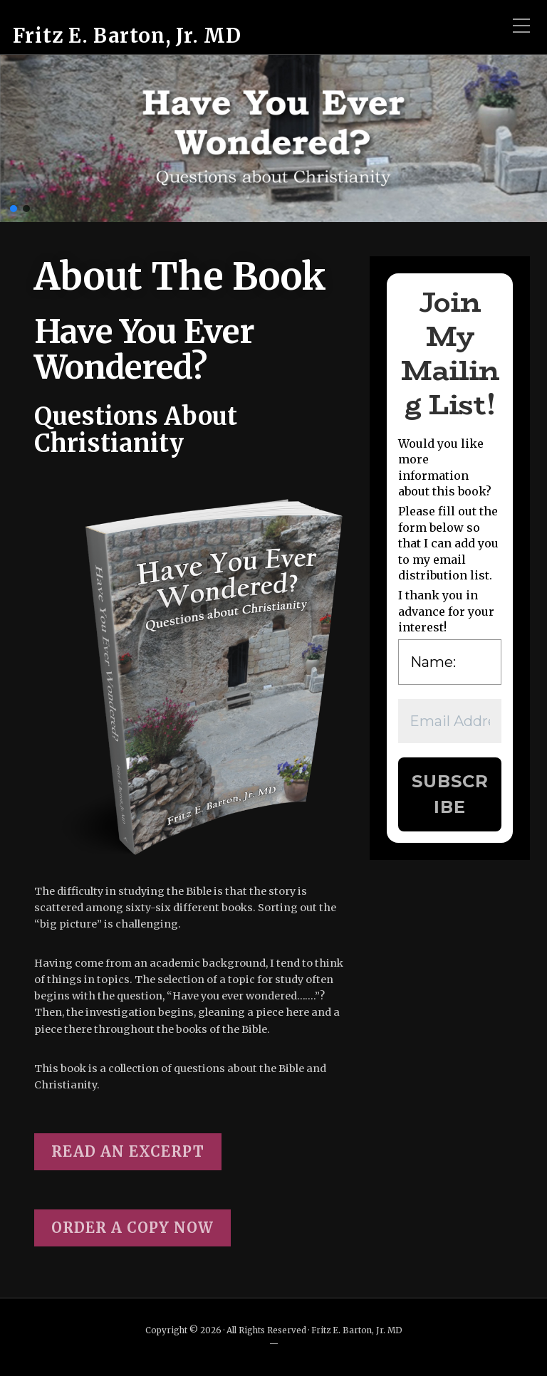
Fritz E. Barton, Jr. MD (127, 35)
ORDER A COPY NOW (132, 1227)
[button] (13, 208)
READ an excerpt (127, 1151)
